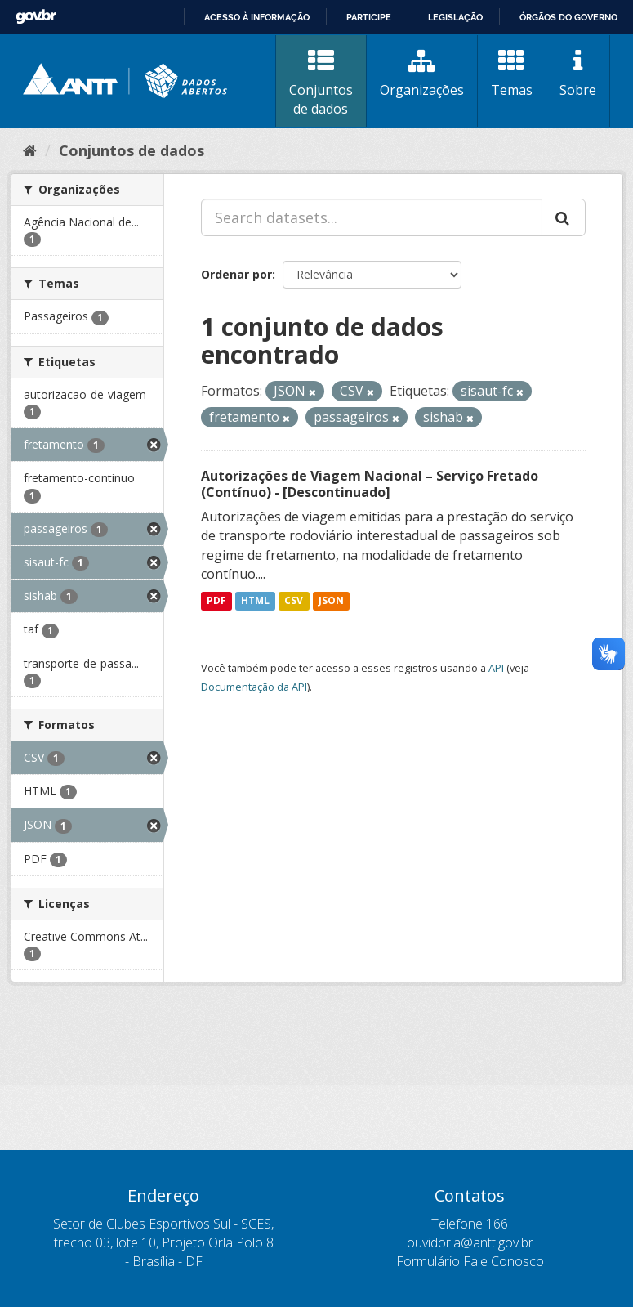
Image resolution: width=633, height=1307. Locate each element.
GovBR (36, 17)
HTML (255, 600)
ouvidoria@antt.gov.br (470, 1242)
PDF (216, 600)
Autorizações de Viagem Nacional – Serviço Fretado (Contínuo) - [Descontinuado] (369, 484)
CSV (293, 600)
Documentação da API (254, 686)
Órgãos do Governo (568, 17)
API (496, 667)
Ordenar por (236, 274)
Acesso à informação (257, 17)
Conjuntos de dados (321, 83)
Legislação (455, 17)
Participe (368, 17)
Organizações (422, 73)
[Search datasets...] (371, 217)
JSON (331, 600)
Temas (512, 73)
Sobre (577, 73)
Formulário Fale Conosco (470, 1261)
